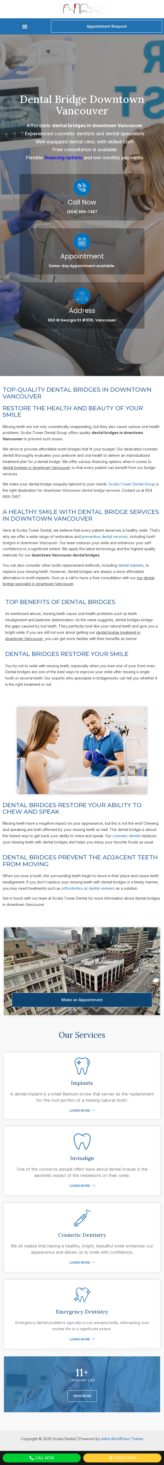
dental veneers (102, 888)
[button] (24, 26)
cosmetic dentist (126, 836)
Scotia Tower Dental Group (132, 484)
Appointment (82, 256)
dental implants (131, 565)
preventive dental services (105, 536)
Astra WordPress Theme (122, 1439)
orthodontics (72, 888)
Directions (122, 1458)
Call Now (82, 202)
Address (82, 310)
